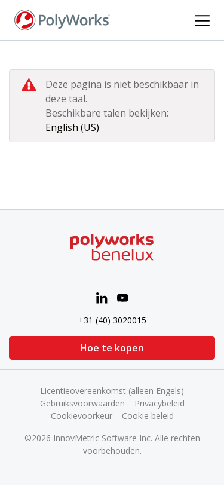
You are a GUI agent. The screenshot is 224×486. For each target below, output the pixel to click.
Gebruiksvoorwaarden (82, 403)
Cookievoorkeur (81, 415)
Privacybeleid (159, 403)
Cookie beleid (148, 415)
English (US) (72, 127)
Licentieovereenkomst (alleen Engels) (112, 390)
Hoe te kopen (112, 347)
